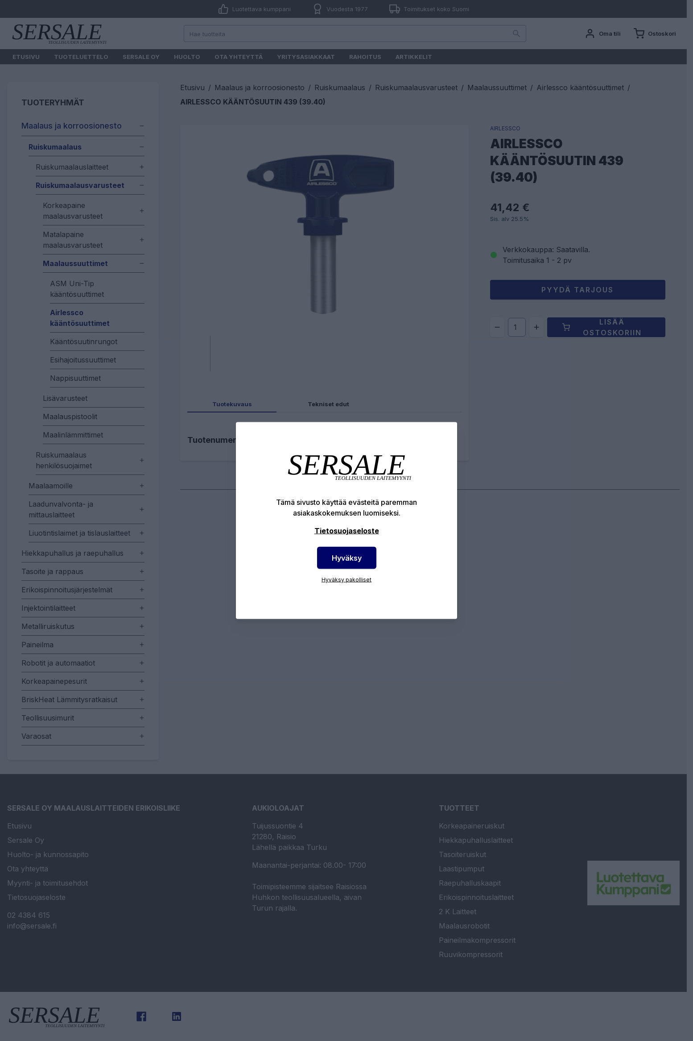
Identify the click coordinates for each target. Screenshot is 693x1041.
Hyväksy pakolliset (346, 579)
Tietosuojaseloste (346, 530)
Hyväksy (347, 558)
